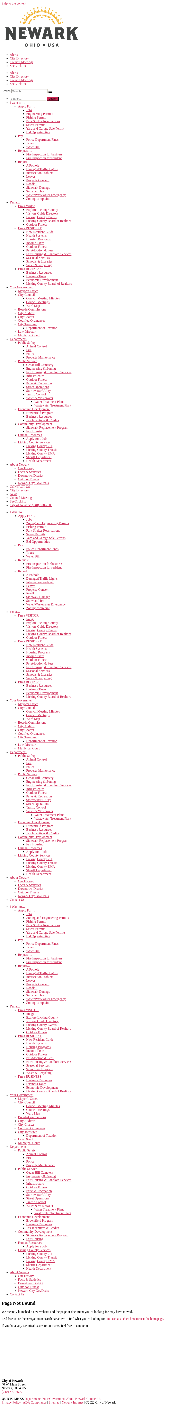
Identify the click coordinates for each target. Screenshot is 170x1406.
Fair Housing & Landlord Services (48, 254)
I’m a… (15, 202)
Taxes (30, 143)
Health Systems (36, 235)
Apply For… (26, 106)
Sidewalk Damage (38, 187)
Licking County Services (34, 442)
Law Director (27, 331)
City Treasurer (27, 324)
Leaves (30, 176)
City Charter (26, 317)
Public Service (27, 361)
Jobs (29, 110)
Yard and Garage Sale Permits (45, 538)
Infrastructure (35, 376)
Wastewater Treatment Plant (52, 405)
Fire (29, 350)
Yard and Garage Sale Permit (45, 128)
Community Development (35, 424)
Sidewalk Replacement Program (47, 427)
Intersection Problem (40, 173)
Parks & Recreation (39, 383)
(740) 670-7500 (12, 1391)
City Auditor (26, 313)
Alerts (14, 54)
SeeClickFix (18, 65)
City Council (26, 294)
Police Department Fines (42, 139)
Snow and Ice (35, 191)
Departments (18, 339)
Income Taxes (35, 243)
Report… (24, 571)
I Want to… (17, 512)
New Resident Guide (39, 232)
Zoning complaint (38, 198)
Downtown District (30, 475)
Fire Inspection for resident (44, 158)
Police (30, 353)
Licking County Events (41, 217)
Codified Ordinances (31, 320)
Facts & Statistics (29, 472)
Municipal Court (29, 335)
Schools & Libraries (39, 261)
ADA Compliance (34, 1402)
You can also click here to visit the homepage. (135, 1318)
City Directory (19, 58)
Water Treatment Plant (49, 401)
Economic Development (42, 280)
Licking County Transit (41, 449)
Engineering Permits (39, 113)
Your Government (21, 287)
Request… (25, 150)
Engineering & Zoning (41, 368)
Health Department (38, 461)
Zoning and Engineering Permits (47, 523)
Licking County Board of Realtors (48, 221)
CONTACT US (20, 486)
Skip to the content (14, 3)
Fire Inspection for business (44, 154)
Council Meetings (21, 62)
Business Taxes (36, 276)
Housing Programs (38, 239)
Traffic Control (36, 394)
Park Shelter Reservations (43, 121)
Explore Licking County (42, 209)
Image (30, 619)
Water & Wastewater (39, 398)
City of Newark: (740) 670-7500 (31, 505)
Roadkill (31, 184)
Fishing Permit (36, 117)
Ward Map (33, 305)
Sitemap (54, 1402)
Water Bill (33, 147)
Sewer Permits (35, 125)
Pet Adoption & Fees (40, 250)
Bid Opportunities (38, 132)
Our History (26, 468)
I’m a (26, 206)
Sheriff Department (39, 457)
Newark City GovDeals (33, 483)
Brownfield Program (39, 413)
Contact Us (17, 899)
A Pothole (32, 165)
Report (22, 161)
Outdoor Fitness (36, 224)
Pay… (22, 136)
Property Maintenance (40, 357)
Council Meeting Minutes (43, 298)
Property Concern (37, 180)
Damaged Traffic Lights (41, 169)
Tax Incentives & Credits (42, 420)
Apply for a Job (36, 438)
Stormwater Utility (38, 390)
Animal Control (36, 346)
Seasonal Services (38, 257)
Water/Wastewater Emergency (46, 195)
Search (6, 91)
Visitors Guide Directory (42, 213)
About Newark (19, 464)
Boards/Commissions (32, 309)
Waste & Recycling (39, 265)
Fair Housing (34, 431)
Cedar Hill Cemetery (39, 365)
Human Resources (30, 435)
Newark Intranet (72, 1402)
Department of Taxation (41, 328)
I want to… (17, 102)
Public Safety (27, 342)
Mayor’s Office (28, 291)
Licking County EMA (40, 453)
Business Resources (39, 272)
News (13, 494)
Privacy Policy (11, 1402)
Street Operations (37, 387)
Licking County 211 (39, 446)
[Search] (50, 92)
